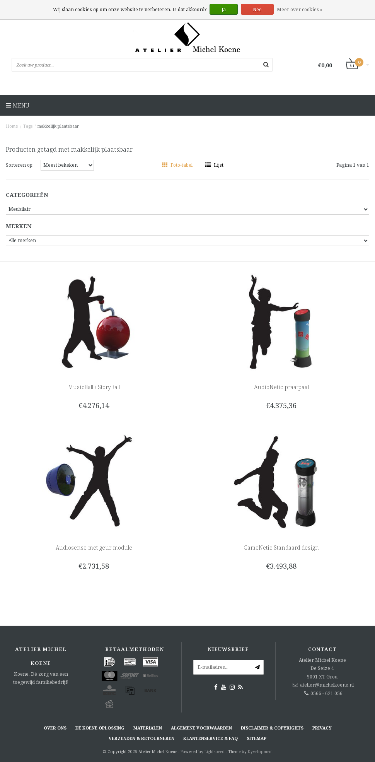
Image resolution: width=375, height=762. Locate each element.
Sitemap (256, 738)
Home (12, 126)
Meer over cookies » (299, 9)
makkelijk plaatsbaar (58, 126)
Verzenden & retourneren (141, 738)
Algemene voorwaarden (201, 728)
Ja (224, 9)
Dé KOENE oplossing (99, 728)
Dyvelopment (260, 751)
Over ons (55, 728)
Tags (27, 126)
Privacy (322, 728)
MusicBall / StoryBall (94, 387)
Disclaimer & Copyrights (272, 728)
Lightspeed (215, 751)
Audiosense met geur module (94, 547)
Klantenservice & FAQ (210, 738)
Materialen (147, 728)
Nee (257, 9)
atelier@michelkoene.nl (327, 685)
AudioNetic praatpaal (281, 387)
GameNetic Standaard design (281, 547)
